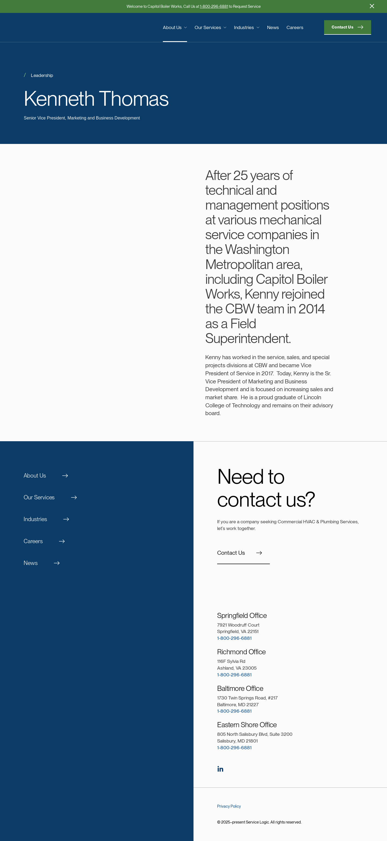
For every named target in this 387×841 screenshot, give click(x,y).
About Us (175, 27)
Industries (246, 27)
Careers (294, 27)
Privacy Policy (229, 806)
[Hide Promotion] (372, 6)
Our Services (211, 27)
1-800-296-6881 (214, 6)
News (273, 27)
